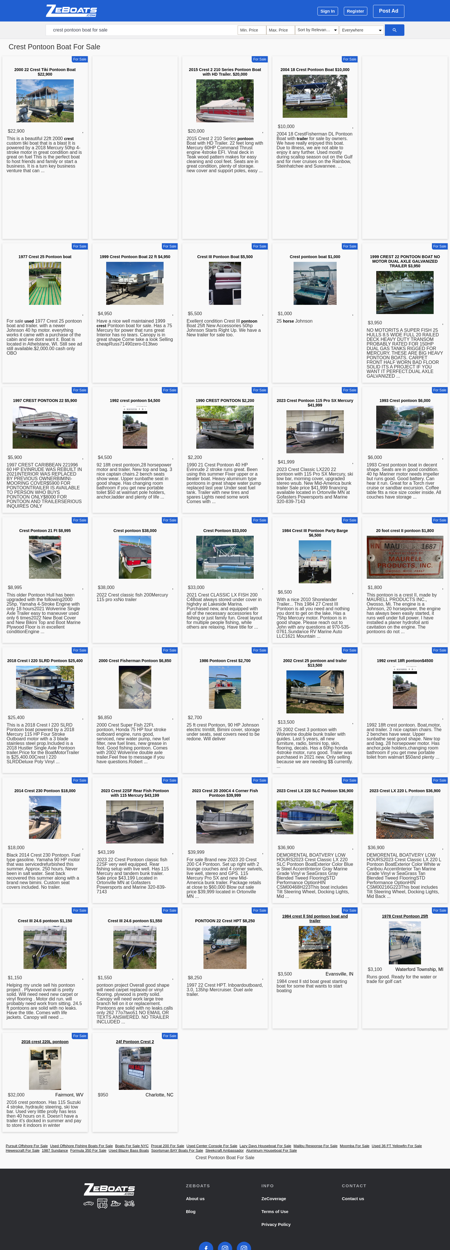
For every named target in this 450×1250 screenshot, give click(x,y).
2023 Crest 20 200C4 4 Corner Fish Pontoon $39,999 (225, 793)
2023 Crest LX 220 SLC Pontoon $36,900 (315, 790)
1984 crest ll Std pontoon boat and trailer (315, 918)
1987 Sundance (55, 1150)
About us (195, 1198)
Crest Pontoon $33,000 (225, 530)
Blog (190, 1211)
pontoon (245, 138)
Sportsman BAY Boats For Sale (177, 1150)
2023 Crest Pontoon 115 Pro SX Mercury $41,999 (315, 402)
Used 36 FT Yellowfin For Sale (397, 1146)
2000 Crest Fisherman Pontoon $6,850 (135, 660)
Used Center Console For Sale (212, 1146)
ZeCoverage (273, 1198)
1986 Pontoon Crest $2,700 (225, 660)
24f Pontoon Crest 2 (135, 1041)
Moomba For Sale (354, 1146)
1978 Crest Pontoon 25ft (405, 916)
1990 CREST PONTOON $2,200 (225, 400)
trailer (302, 138)
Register (355, 11)
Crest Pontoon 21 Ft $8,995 (45, 530)
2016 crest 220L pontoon (45, 1041)
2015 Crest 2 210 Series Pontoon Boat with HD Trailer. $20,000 (225, 71)
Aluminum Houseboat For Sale (271, 1150)
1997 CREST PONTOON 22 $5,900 (45, 400)
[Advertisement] (135, 149)
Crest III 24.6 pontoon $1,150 (45, 921)
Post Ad (388, 11)
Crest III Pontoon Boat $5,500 (225, 256)
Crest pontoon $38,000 (134, 530)
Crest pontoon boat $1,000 (315, 256)
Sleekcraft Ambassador (224, 1150)
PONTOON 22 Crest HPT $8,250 (225, 921)
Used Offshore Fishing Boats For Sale (81, 1146)
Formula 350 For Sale (88, 1150)
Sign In (328, 11)
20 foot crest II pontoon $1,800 (405, 530)
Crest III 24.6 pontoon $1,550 (135, 921)
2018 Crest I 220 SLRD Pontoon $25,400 (45, 660)
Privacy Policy (276, 1224)
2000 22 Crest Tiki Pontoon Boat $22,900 (45, 71)
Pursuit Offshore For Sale (27, 1146)
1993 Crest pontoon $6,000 (404, 400)
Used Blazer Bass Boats (129, 1150)
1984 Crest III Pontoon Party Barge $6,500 (315, 532)
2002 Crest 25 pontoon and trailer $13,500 (315, 663)
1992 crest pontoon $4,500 (135, 400)
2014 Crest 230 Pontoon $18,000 (44, 790)
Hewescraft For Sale (23, 1150)
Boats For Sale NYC (132, 1146)
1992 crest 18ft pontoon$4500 (405, 660)
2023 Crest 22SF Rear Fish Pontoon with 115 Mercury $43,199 (135, 793)
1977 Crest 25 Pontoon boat (45, 256)
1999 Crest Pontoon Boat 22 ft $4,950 (135, 256)
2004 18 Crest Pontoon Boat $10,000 (314, 69)
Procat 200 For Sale (167, 1146)
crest (68, 138)
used (29, 321)
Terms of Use (274, 1211)
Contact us (353, 1198)
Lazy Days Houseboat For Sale (265, 1146)
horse (288, 321)
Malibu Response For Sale (316, 1146)
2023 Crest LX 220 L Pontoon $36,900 (405, 790)
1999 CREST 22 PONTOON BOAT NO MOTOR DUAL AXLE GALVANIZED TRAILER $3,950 (405, 261)
